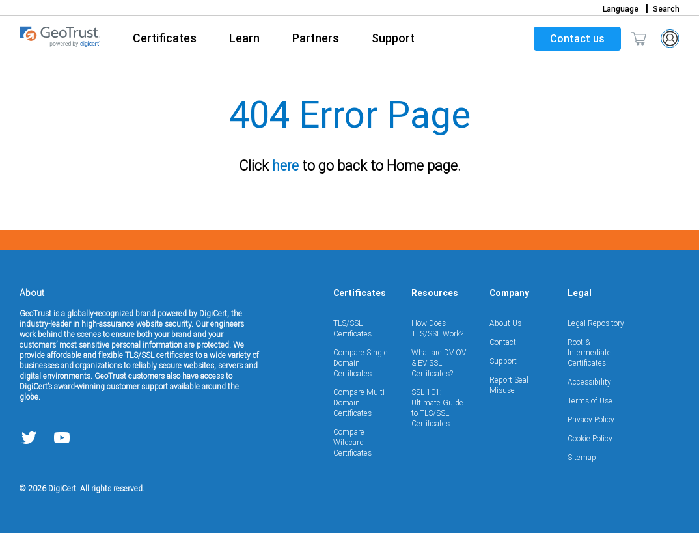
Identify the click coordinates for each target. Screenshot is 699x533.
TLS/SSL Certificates (352, 328)
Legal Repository (596, 323)
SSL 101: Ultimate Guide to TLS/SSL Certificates (437, 407)
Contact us (577, 38)
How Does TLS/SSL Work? (437, 328)
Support (503, 361)
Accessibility (589, 382)
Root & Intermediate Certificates (589, 352)
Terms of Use (590, 400)
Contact (502, 342)
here (280, 166)
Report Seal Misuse (508, 385)
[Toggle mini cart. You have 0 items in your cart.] (639, 38)
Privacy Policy (591, 419)
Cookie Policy (590, 438)
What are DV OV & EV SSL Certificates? (438, 363)
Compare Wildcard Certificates (352, 442)
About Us (505, 323)
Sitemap (582, 457)
